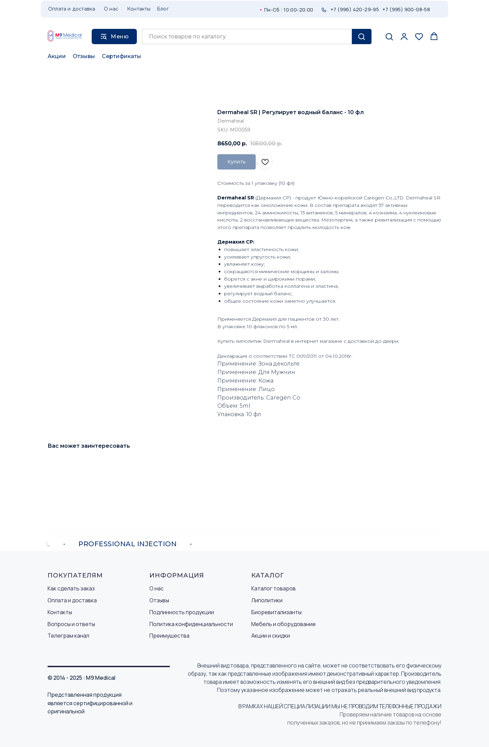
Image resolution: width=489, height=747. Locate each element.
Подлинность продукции (181, 612)
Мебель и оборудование (283, 624)
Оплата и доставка (72, 600)
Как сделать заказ (71, 588)
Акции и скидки (270, 635)
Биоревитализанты (276, 612)
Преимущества (169, 635)
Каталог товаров (273, 588)
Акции (57, 56)
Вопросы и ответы (71, 624)
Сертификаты (121, 56)
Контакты (60, 612)
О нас (156, 588)
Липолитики (267, 600)
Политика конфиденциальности (191, 624)
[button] (389, 36)
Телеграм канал (68, 635)
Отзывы (84, 56)
